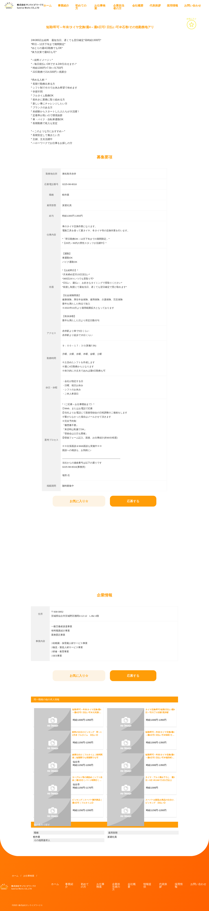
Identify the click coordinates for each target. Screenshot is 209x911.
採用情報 (172, 5)
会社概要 (137, 5)
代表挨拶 (155, 5)
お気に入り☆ (79, 501)
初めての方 (80, 7)
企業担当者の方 (118, 7)
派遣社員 (112, 836)
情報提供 (147, 885)
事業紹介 (63, 5)
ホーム (47, 5)
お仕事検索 (99, 7)
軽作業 (36, 836)
